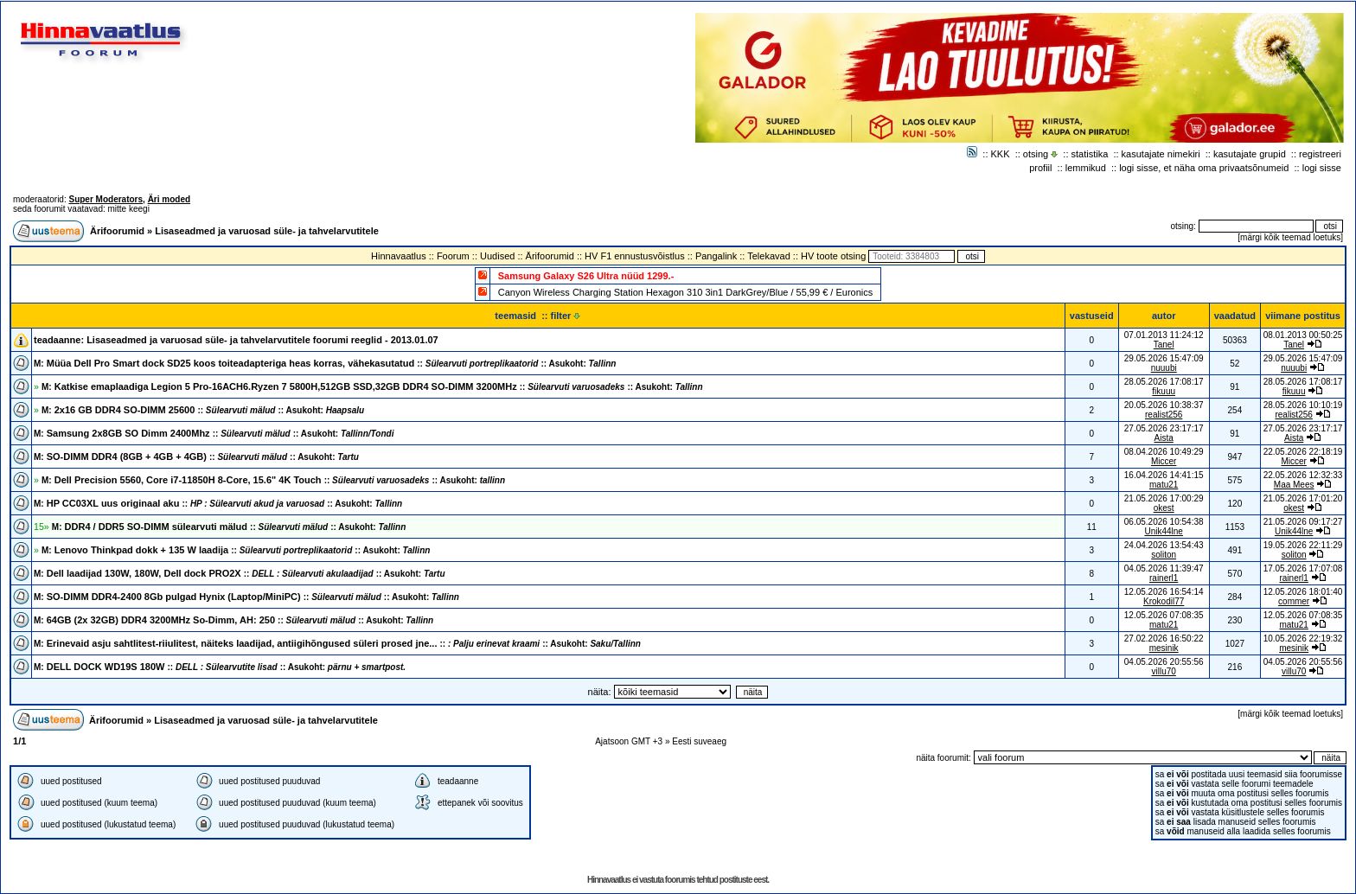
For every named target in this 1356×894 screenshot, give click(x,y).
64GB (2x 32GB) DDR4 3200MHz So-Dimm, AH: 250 (233, 620)
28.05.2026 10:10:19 (1303, 405)
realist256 (1163, 414)
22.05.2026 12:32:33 (1303, 475)
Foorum (453, 256)
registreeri (1320, 154)
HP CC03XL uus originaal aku (218, 503)
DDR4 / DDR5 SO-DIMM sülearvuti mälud (229, 526)
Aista (1164, 438)
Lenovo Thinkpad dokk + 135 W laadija (236, 550)
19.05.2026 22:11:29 (1303, 545)
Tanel (1164, 344)
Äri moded (169, 199)
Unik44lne (1163, 531)
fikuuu (1163, 391)
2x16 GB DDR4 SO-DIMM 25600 (203, 410)
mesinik (1164, 648)
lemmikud (1085, 168)
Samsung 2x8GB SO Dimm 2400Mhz (213, 433)
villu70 (1163, 671)
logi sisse (1321, 168)
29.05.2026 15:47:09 (1303, 358)
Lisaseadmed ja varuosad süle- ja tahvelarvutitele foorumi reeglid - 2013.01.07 (262, 340)
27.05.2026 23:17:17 (1303, 428)
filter (566, 315)
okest (1164, 508)
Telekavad (768, 256)
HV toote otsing (833, 256)
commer (1293, 601)
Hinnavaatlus (398, 256)
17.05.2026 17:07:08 (1303, 568)
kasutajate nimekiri (1161, 154)
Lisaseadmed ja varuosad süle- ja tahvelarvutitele (267, 231)
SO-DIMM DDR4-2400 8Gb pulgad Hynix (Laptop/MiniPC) (246, 596)
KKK (1000, 154)
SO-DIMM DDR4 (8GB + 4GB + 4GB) (196, 456)
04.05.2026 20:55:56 (1303, 662)
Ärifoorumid (117, 231)
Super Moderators (105, 199)
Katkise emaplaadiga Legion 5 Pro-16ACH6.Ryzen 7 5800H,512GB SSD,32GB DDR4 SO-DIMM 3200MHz (372, 386)
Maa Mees (1294, 484)
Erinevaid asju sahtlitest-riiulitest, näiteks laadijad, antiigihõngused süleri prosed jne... (337, 643)
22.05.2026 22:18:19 (1303, 452)
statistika (1090, 154)
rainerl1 (1163, 578)
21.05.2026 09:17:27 (1303, 522)
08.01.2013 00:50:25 (1303, 335)
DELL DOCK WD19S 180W (220, 666)
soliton (1163, 554)
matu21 (1163, 484)
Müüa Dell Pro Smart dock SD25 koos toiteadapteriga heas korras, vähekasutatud (325, 363)
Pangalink (716, 256)
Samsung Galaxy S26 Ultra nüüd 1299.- (586, 276)
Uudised (497, 256)
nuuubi (1164, 368)
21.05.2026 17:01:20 (1303, 498)
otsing (1035, 154)
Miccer (1163, 461)
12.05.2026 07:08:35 (1303, 615)
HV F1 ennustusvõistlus (635, 256)
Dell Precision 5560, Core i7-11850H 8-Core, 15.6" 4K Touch (273, 480)
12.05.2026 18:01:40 (1303, 592)
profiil (1040, 168)
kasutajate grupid (1249, 154)
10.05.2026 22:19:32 (1303, 638)
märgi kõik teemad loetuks (1290, 237)
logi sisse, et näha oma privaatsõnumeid (1204, 168)
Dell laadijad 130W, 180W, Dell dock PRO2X (239, 573)
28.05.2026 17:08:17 (1303, 381)
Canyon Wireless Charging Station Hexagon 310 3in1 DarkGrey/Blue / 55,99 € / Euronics (685, 292)
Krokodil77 (1163, 601)
